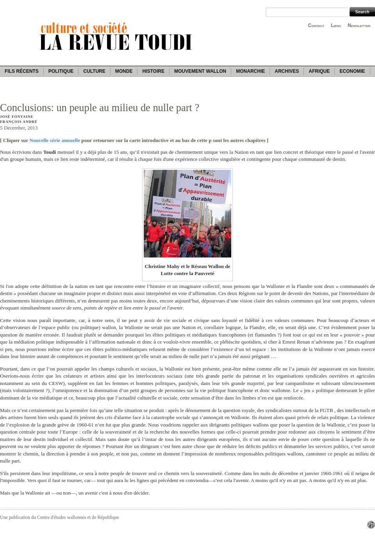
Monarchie (250, 71)
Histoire (153, 71)
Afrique (319, 71)
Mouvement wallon (200, 71)
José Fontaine (16, 117)
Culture (94, 71)
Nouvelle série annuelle (54, 140)
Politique (61, 71)
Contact (316, 25)
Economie (352, 71)
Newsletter (359, 25)
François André (19, 122)
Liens (336, 25)
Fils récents (22, 71)
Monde (124, 71)
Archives (287, 71)
